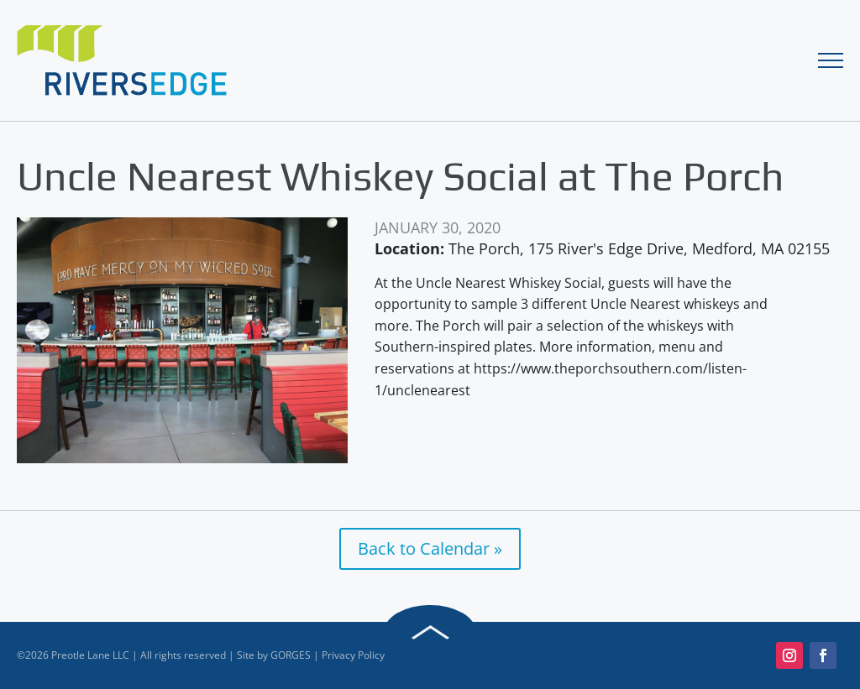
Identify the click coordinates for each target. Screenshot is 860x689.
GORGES (290, 655)
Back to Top (430, 632)
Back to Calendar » (430, 548)
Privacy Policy (353, 655)
